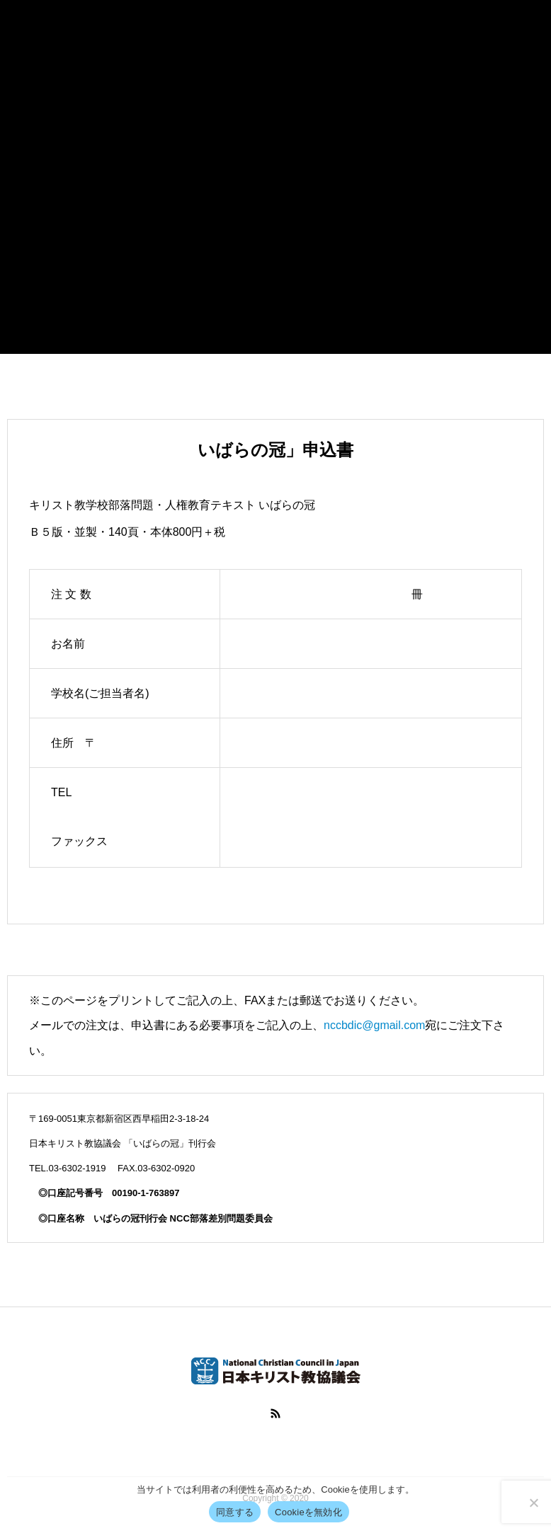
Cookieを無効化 (308, 1512)
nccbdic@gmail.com (374, 1025)
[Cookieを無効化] (533, 1502)
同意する (235, 1512)
